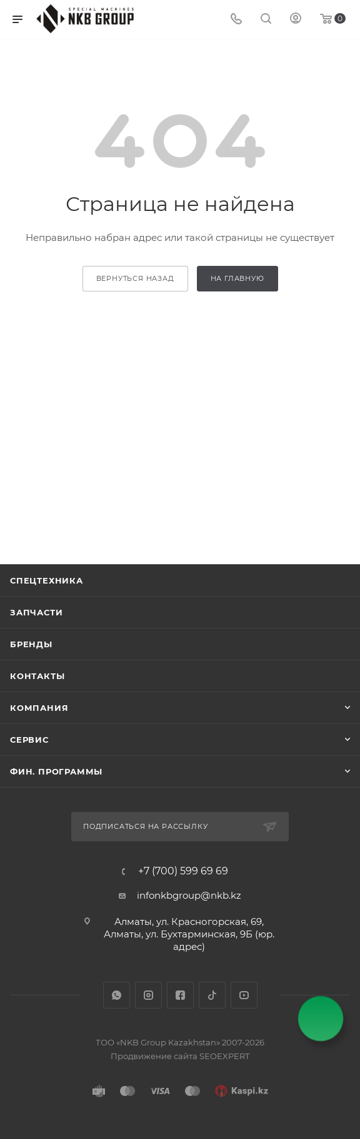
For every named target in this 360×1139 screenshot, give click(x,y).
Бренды (31, 644)
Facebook (180, 995)
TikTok (212, 995)
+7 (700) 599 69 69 (183, 871)
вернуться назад (135, 278)
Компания (39, 708)
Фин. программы (56, 771)
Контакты (37, 676)
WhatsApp (116, 995)
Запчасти (36, 612)
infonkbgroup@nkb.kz (189, 895)
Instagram (148, 995)
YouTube (244, 995)
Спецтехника (46, 580)
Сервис (29, 740)
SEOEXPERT (224, 1056)
